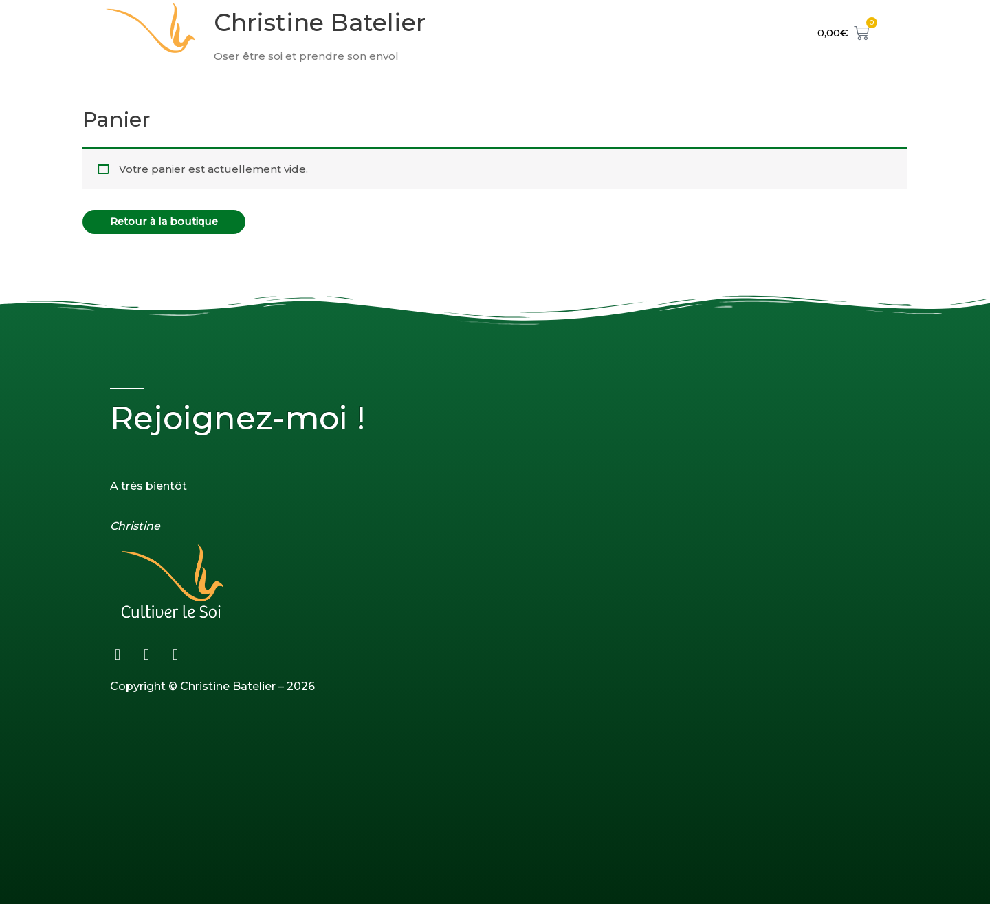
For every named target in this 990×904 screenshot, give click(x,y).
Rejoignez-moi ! (241, 418)
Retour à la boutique (166, 221)
